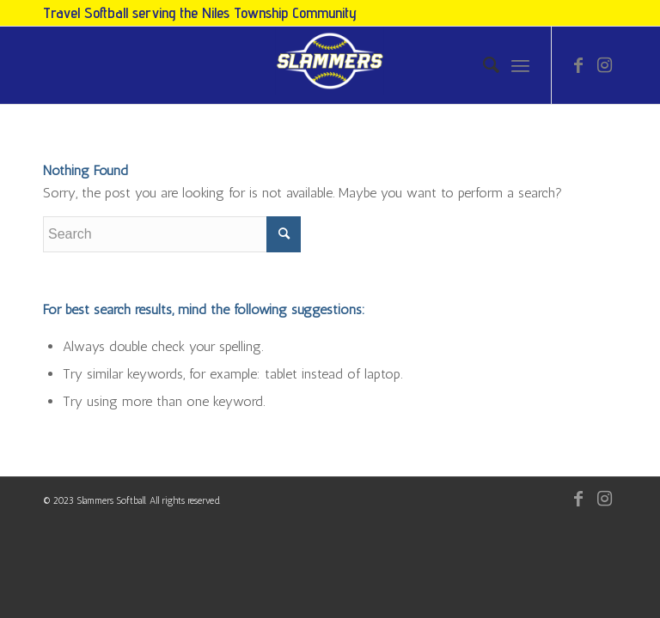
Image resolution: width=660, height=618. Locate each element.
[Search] (482, 65)
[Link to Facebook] (578, 65)
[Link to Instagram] (604, 65)
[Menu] (520, 65)
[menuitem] (482, 65)
